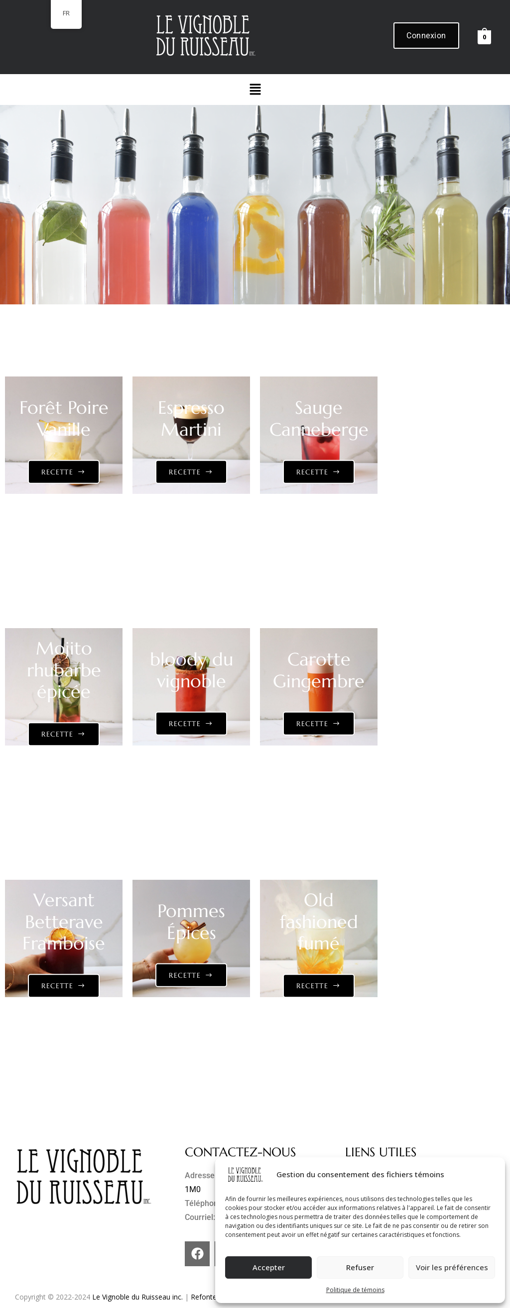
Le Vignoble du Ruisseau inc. (137, 1297)
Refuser (360, 1267)
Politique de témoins (355, 1290)
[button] (255, 89)
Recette (57, 471)
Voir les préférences (452, 1267)
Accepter (269, 1267)
